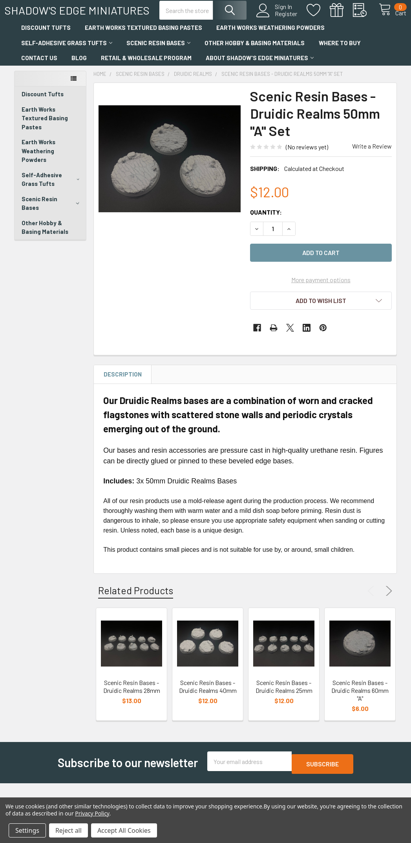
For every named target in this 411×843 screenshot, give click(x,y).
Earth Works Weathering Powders (270, 47)
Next (387, 611)
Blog (79, 78)
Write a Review (372, 166)
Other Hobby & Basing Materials (255, 63)
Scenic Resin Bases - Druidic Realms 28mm (131, 706)
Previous (372, 611)
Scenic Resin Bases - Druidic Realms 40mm (208, 706)
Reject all (68, 830)
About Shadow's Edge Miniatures (260, 78)
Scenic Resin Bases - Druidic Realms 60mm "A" (360, 710)
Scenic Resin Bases (158, 63)
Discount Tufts (46, 47)
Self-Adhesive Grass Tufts (66, 63)
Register (277, 25)
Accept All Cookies (124, 830)
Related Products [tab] (135, 611)
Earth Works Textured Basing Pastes (143, 47)
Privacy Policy (92, 813)
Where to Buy (340, 63)
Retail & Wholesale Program (146, 78)
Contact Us (39, 78)
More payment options (321, 300)
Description (123, 394)
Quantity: (266, 232)
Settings (27, 830)
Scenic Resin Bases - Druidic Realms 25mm (284, 706)
